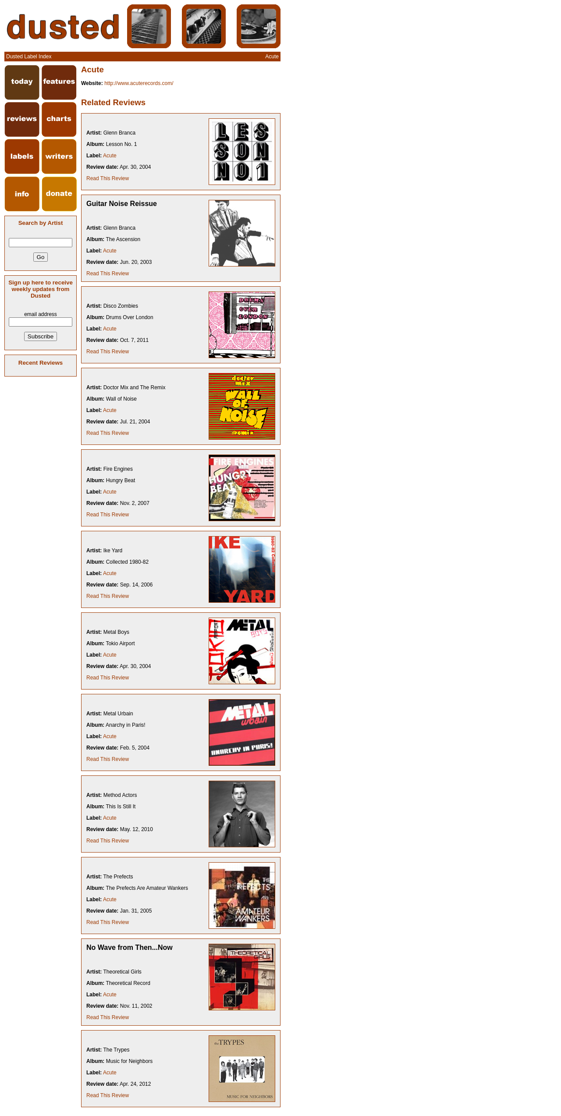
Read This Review (107, 178)
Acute (110, 156)
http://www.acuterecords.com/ (138, 83)
